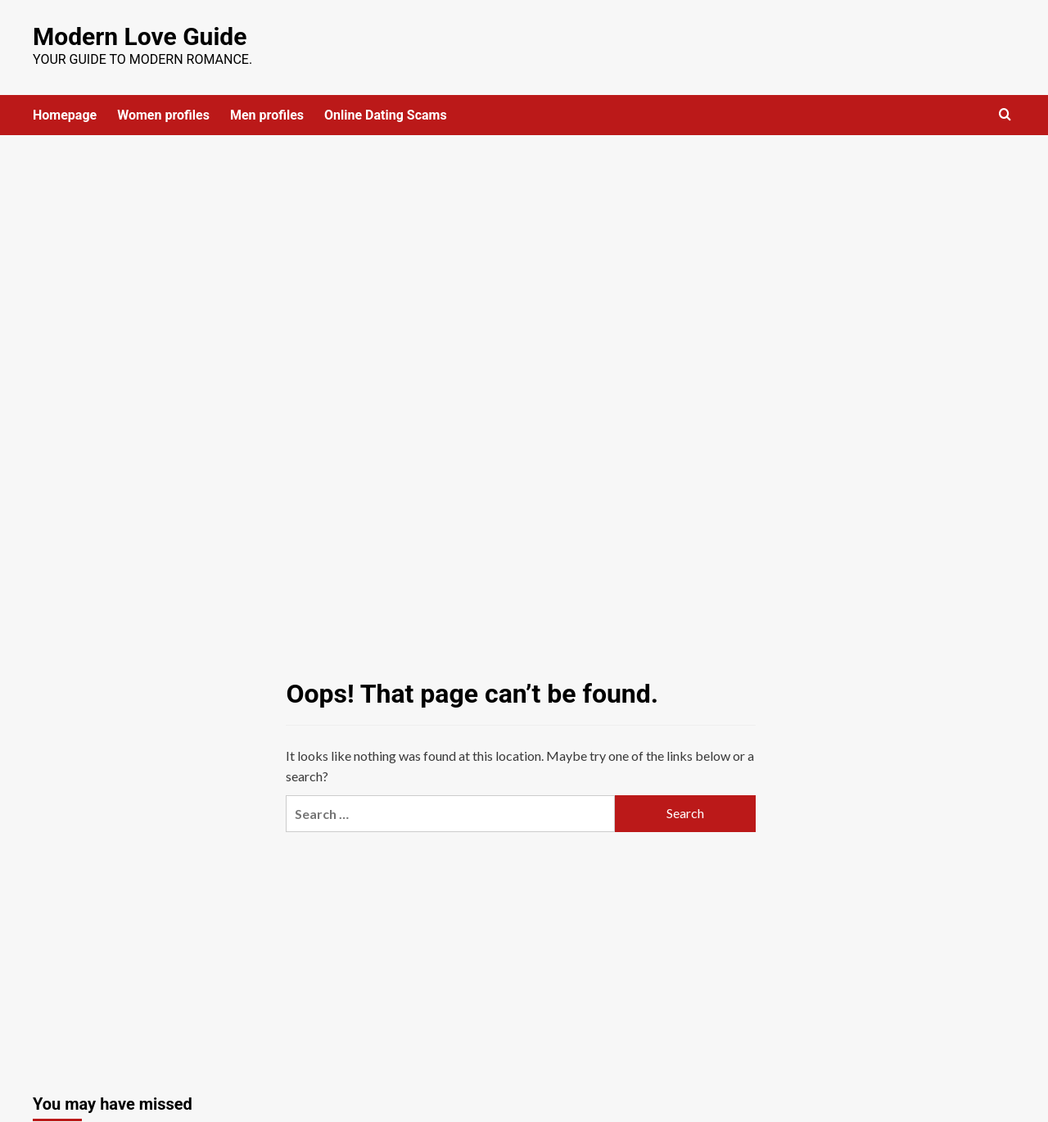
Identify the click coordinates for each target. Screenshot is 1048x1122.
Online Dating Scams (385, 115)
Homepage (65, 115)
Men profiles (267, 115)
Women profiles (163, 115)
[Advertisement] (524, 258)
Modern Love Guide (139, 36)
